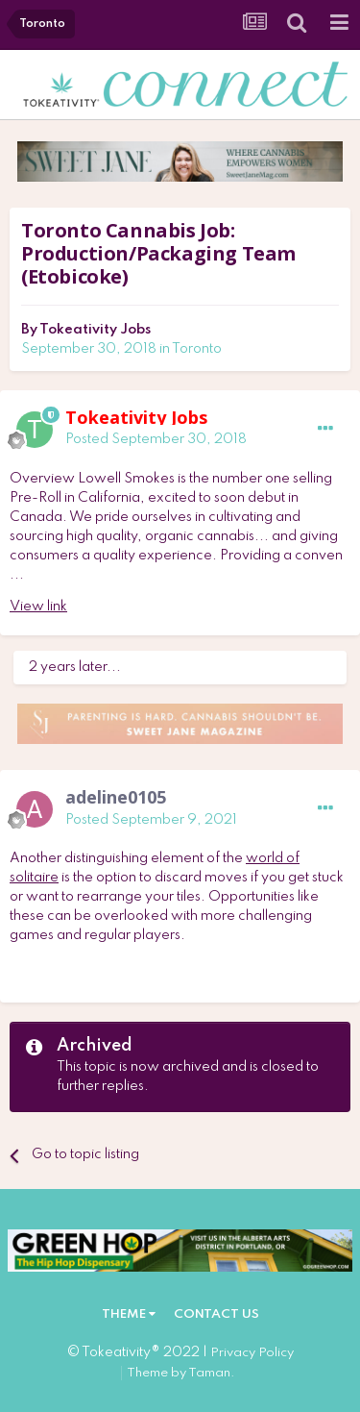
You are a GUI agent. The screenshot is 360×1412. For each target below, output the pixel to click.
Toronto (197, 349)
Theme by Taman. (181, 1373)
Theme (129, 1314)
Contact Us (216, 1314)
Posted (156, 439)
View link (38, 606)
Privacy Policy (252, 1353)
